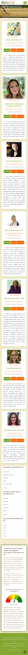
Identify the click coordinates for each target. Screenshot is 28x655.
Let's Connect (7, 50)
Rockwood (5, 504)
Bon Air (5, 510)
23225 (4, 536)
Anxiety (5, 481)
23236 (4, 525)
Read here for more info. (14, 650)
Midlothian (5, 498)
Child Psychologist (7, 484)
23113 (4, 530)
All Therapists (6, 471)
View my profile (20, 50)
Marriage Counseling (8, 475)
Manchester (6, 507)
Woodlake (5, 501)
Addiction (5, 478)
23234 (4, 533)
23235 (4, 528)
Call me (13, 50)
